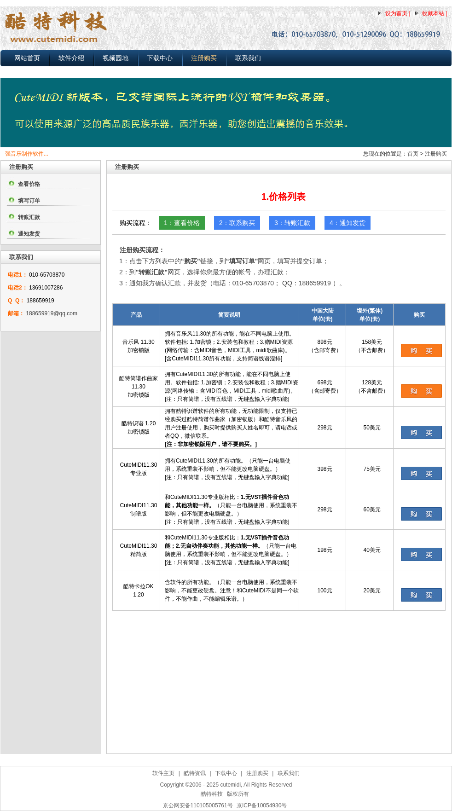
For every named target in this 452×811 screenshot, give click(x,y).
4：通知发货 (347, 222)
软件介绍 (71, 58)
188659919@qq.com (51, 313)
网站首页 (27, 58)
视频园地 (115, 58)
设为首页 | (397, 13)
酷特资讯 (195, 773)
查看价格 (29, 184)
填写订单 (29, 200)
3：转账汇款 (292, 222)
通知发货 (29, 234)
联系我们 (248, 58)
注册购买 (204, 58)
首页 (412, 154)
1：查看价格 (182, 222)
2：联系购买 (237, 222)
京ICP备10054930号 (262, 805)
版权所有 (238, 794)
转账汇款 (29, 217)
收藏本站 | (434, 13)
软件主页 (163, 773)
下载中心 (160, 58)
